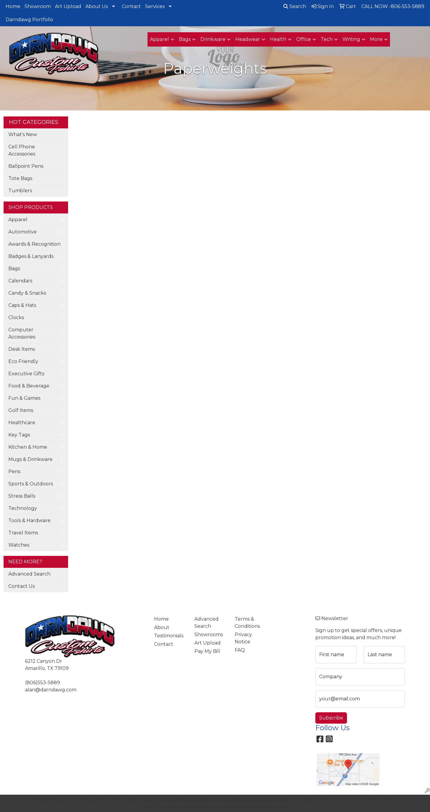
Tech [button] (327, 39)
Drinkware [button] (212, 39)
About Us (96, 6)
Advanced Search (29, 574)
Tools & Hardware (29, 520)
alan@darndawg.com (50, 690)
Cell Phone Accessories (21, 150)
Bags (14, 268)
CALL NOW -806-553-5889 (392, 6)
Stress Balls (21, 496)
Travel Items (23, 533)
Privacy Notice (243, 638)
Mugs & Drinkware (30, 459)
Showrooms (208, 634)
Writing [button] (351, 39)
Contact (131, 6)
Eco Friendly (23, 361)
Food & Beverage (28, 386)
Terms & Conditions (247, 622)
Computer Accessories (21, 333)
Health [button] (278, 39)
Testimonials (168, 636)
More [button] (376, 39)
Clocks (16, 317)
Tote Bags (20, 178)
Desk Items (21, 349)
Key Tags (19, 435)
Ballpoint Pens (25, 166)
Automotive (22, 232)
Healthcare (21, 422)
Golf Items (20, 410)
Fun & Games (24, 398)
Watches (18, 545)
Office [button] (303, 39)
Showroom (37, 6)
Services (155, 6)
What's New (22, 134)
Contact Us (21, 586)
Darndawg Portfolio (29, 19)
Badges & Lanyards (30, 256)
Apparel (17, 219)
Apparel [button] (159, 39)
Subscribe (331, 718)
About (161, 627)
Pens (14, 471)
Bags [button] (185, 39)
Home (13, 6)
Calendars (20, 281)
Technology (22, 508)
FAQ (240, 650)
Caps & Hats (22, 305)
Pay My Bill (207, 651)
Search (294, 6)
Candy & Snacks (27, 293)
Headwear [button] (247, 39)
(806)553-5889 (42, 682)
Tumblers (20, 190)
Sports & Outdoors (30, 484)
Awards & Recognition (34, 244)
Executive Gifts (26, 373)
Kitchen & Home (27, 447)
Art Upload (68, 6)
